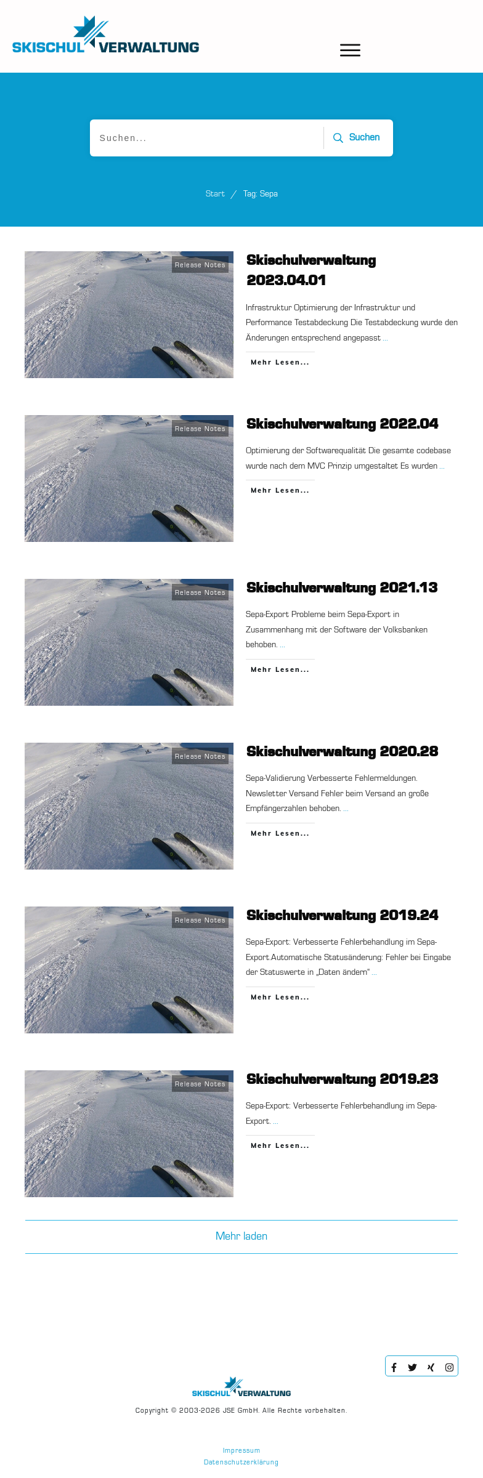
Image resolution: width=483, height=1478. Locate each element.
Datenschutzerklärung (241, 1463)
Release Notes (200, 265)
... (385, 338)
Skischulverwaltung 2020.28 (342, 752)
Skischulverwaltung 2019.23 (342, 1080)
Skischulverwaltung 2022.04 (342, 425)
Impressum (242, 1451)
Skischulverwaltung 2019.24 (342, 916)
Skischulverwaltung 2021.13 (341, 588)
